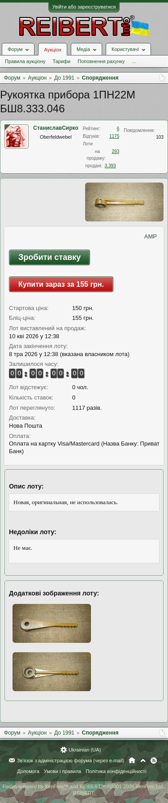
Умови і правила (62, 771)
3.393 (110, 165)
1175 (114, 136)
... (134, 61)
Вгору (143, 760)
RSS (154, 760)
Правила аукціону (25, 61)
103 (160, 137)
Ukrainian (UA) (85, 749)
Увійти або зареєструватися (84, 6)
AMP (150, 236)
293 (116, 151)
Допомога (28, 771)
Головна (132, 760)
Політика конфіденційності (116, 771)
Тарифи (61, 61)
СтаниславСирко (55, 128)
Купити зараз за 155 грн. (61, 284)
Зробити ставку (49, 257)
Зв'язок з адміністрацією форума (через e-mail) (71, 760)
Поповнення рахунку (101, 61)
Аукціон (52, 49)
